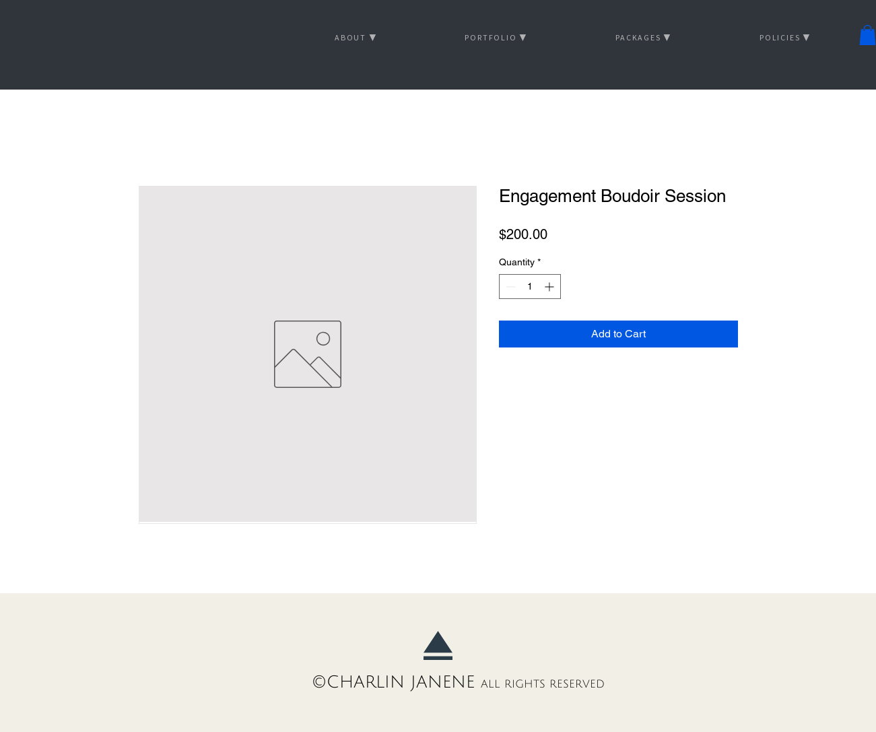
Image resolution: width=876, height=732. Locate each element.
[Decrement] (509, 286)
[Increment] (550, 286)
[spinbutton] (530, 286)
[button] (867, 35)
